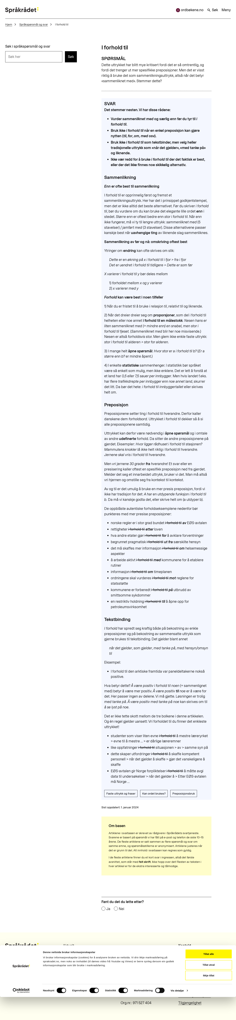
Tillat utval (209, 987)
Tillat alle (208, 977)
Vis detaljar (177, 1013)
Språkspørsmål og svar (33, 24)
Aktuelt (68, 945)
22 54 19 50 (187, 953)
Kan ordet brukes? (154, 793)
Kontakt (69, 960)
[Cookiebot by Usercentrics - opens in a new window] (21, 1013)
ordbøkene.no (189, 10)
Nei (121, 909)
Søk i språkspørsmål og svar (27, 46)
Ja (108, 909)
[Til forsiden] (21, 10)
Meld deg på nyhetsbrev (82, 967)
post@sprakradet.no (194, 963)
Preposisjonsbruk (183, 793)
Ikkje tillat (208, 998)
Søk (212, 10)
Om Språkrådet (75, 953)
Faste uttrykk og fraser (120, 793)
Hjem (8, 24)
